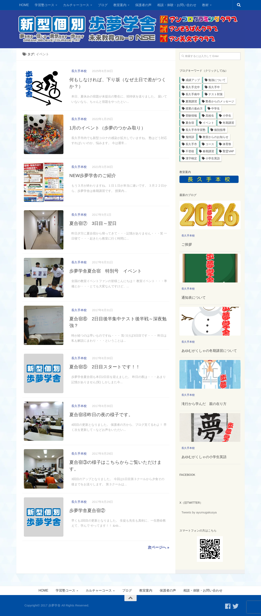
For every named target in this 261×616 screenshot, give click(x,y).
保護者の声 (143, 5)
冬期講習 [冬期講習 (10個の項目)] (228, 122)
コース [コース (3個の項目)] (210, 144)
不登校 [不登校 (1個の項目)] (190, 151)
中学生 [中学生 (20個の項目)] (215, 108)
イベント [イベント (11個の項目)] (208, 122)
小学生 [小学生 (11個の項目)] (227, 115)
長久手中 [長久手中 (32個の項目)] (214, 87)
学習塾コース (44, 5)
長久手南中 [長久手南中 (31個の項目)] (193, 94)
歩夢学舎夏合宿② (87, 521)
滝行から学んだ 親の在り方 (204, 404)
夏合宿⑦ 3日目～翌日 (93, 226)
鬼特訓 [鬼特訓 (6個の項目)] (190, 137)
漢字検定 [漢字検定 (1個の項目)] (191, 158)
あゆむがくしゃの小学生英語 (204, 457)
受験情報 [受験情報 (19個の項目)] (191, 115)
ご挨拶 (186, 244)
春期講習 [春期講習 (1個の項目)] (208, 151)
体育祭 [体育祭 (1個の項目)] (227, 144)
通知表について (193, 298)
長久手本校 (79, 71)
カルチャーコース (76, 5)
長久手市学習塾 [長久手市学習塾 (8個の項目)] (196, 129)
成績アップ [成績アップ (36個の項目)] (193, 80)
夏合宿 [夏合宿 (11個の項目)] (190, 122)
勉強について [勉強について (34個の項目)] (217, 80)
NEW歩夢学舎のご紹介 (92, 177)
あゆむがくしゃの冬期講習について (209, 351)
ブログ (103, 5)
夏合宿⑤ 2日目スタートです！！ (104, 373)
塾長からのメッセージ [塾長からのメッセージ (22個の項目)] (220, 101)
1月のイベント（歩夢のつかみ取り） (107, 128)
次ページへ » (158, 559)
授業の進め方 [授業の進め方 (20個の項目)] (194, 108)
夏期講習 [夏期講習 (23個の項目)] (191, 101)
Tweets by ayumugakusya (199, 512)
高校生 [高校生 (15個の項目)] (210, 115)
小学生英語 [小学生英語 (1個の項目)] (213, 158)
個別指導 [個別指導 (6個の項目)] (220, 129)
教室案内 (119, 5)
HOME (24, 5)
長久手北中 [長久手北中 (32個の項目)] (193, 87)
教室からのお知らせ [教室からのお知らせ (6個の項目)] (215, 137)
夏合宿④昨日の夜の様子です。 (101, 423)
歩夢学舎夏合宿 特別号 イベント (105, 275)
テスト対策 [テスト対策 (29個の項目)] (215, 94)
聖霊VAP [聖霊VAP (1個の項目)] (228, 151)
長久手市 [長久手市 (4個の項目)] (191, 144)
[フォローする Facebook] (228, 606)
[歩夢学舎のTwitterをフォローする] (235, 606)
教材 (205, 5)
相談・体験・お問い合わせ (176, 5)
